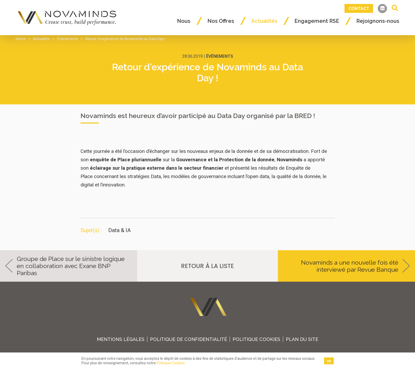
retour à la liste (207, 266)
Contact (358, 8)
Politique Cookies (257, 339)
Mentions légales (120, 339)
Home (21, 39)
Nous (183, 21)
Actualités (264, 21)
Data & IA (119, 230)
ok (329, 361)
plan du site (303, 339)
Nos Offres (220, 21)
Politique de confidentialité (189, 339)
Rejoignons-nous (377, 21)
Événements (67, 39)
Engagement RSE (316, 21)
